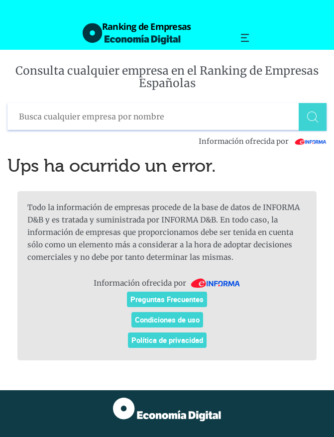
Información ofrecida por (263, 141)
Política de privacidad (167, 340)
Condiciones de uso (167, 320)
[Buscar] (313, 117)
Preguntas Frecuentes (167, 299)
